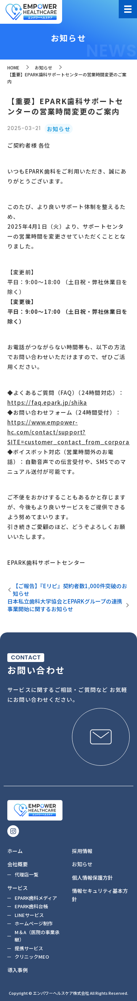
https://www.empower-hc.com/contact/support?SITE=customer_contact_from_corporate (71, 432)
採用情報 (82, 851)
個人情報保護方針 (92, 877)
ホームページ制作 (34, 923)
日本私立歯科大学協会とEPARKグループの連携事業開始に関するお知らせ (64, 605)
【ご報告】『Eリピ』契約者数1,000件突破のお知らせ (70, 589)
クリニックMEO (32, 956)
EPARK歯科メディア (36, 897)
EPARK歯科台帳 (31, 906)
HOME (13, 67)
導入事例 (17, 970)
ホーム (15, 851)
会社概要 (17, 864)
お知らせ (43, 67)
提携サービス (29, 948)
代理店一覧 (26, 874)
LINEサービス (29, 914)
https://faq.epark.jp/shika (47, 402)
